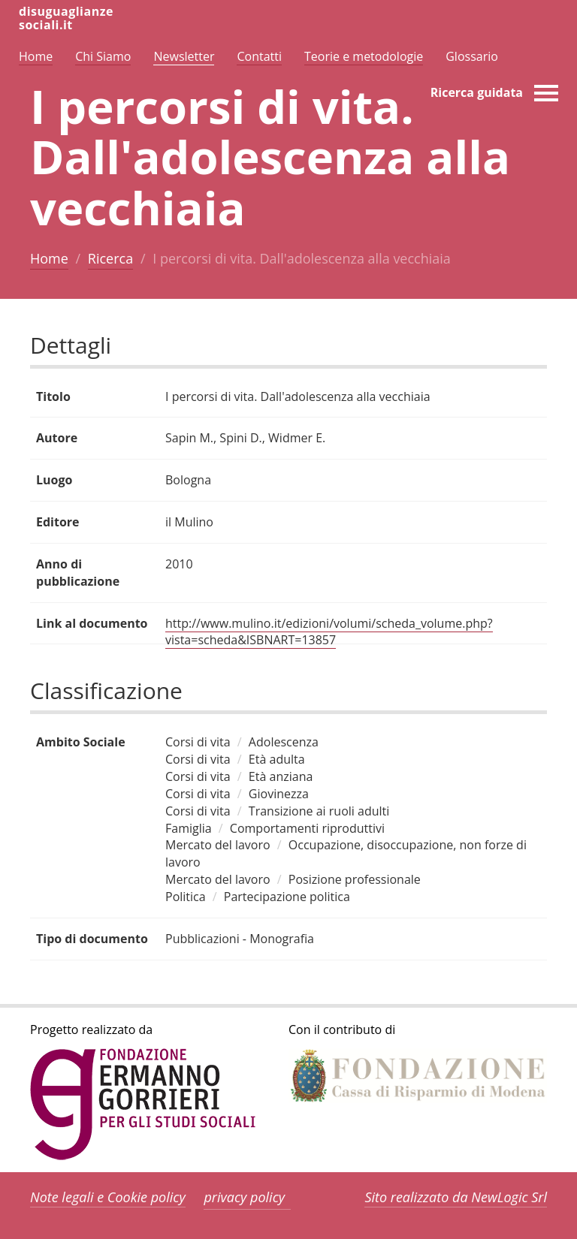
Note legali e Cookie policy (108, 1197)
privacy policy (244, 1197)
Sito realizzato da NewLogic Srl (455, 1197)
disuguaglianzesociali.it (66, 18)
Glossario (472, 56)
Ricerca (110, 258)
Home (49, 258)
